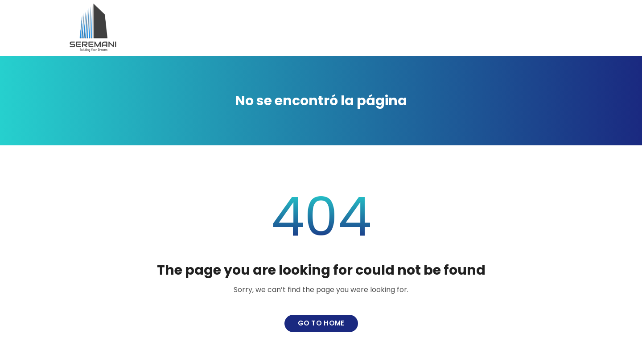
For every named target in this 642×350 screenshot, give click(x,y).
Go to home (321, 323)
